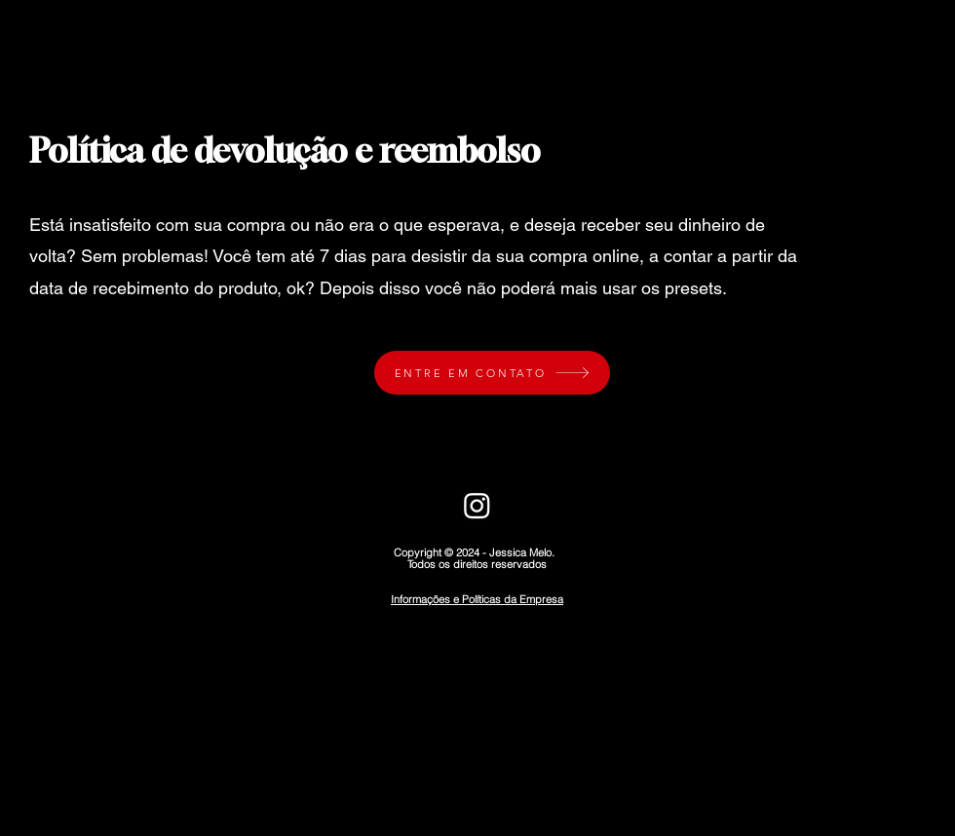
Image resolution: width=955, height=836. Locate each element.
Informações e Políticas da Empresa (477, 599)
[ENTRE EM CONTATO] (492, 373)
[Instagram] (477, 505)
